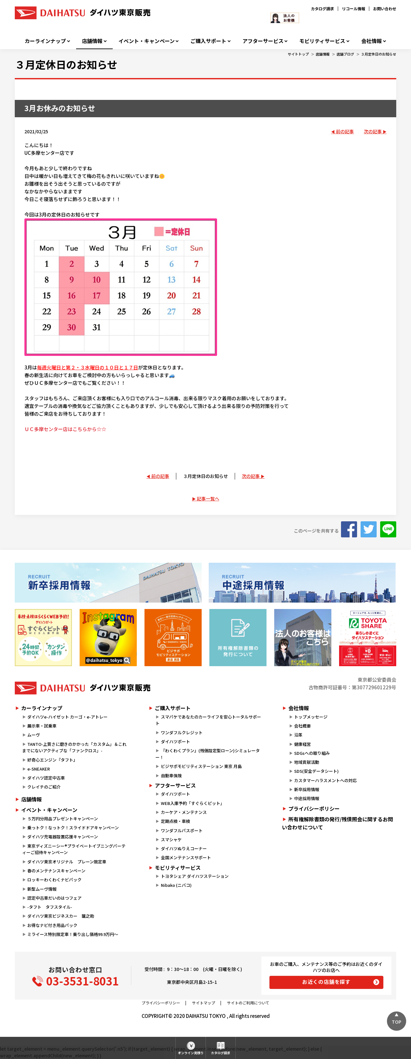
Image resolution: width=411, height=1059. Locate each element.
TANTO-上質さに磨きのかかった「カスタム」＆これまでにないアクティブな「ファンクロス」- (74, 747)
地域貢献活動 (306, 762)
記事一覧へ (208, 498)
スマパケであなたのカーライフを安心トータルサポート (208, 720)
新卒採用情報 (306, 789)
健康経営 (302, 744)
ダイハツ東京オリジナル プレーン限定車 (66, 862)
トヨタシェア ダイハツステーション (195, 876)
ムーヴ (33, 735)
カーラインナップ (45, 41)
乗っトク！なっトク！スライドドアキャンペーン (73, 828)
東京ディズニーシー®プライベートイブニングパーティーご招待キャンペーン (74, 849)
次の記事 (373, 131)
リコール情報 (353, 8)
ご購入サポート (208, 41)
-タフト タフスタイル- (49, 907)
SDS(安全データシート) (316, 771)
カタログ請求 (322, 8)
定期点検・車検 (175, 821)
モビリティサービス (322, 41)
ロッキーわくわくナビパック (54, 880)
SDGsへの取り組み (312, 753)
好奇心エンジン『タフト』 (52, 760)
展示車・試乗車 (42, 726)
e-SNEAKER (38, 769)
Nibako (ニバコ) (176, 885)
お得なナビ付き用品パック (54, 925)
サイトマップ (203, 1002)
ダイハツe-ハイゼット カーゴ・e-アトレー (67, 717)
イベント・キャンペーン (146, 41)
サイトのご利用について (248, 1002)
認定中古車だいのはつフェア (54, 898)
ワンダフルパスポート (182, 830)
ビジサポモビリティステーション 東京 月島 (201, 766)
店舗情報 (92, 41)
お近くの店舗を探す (326, 981)
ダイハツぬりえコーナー (184, 848)
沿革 (298, 735)
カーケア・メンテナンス (184, 812)
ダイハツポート (175, 741)
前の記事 (345, 131)
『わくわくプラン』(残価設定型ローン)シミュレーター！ (207, 753)
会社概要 (302, 726)
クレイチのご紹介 (44, 787)
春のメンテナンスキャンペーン (56, 871)
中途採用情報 (306, 798)
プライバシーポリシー (314, 808)
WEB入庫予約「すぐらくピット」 (192, 803)
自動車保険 (171, 775)
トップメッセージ (311, 717)
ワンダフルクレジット (182, 732)
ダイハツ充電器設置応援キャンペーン (62, 837)
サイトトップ (298, 54)
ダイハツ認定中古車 (46, 778)
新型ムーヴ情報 (42, 889)
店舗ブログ (345, 54)
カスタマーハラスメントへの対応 (325, 780)
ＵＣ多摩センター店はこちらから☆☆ (65, 429)
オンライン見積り (191, 1052)
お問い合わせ (384, 8)
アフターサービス (263, 41)
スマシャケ (171, 839)
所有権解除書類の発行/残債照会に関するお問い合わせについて (337, 823)
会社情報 (371, 41)
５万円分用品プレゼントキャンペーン (62, 819)
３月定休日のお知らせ (378, 54)
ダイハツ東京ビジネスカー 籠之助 (60, 916)
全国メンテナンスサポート (186, 857)
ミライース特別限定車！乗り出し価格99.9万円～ (72, 934)
